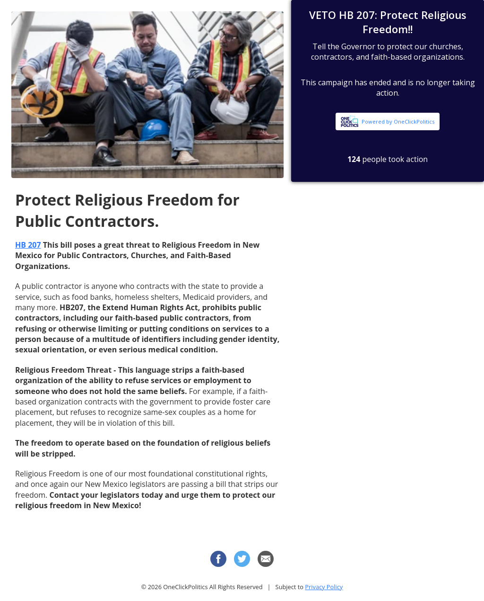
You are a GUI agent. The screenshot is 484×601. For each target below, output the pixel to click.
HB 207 (28, 245)
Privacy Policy (324, 587)
